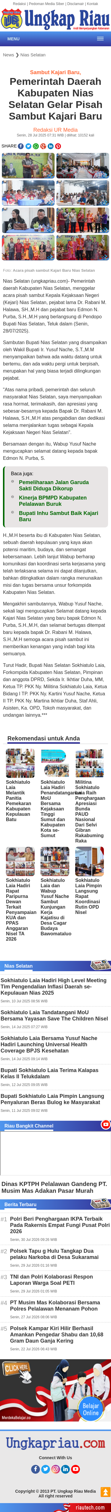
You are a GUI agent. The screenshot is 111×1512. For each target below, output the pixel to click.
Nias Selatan (33, 54)
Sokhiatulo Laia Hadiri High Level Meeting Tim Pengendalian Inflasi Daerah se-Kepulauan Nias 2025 (54, 986)
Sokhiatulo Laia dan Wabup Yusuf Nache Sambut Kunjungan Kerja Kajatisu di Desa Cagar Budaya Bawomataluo (56, 907)
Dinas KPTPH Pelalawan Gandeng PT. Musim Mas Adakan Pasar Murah (54, 1187)
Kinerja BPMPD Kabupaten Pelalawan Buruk (53, 501)
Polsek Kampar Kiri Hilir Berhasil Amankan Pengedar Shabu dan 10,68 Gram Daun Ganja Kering (56, 1334)
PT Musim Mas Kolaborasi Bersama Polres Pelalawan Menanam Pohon (55, 1306)
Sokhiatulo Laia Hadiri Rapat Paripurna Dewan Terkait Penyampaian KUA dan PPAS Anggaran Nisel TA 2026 (21, 910)
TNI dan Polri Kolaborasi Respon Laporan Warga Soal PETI (51, 1280)
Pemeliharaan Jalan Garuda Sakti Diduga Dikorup (54, 485)
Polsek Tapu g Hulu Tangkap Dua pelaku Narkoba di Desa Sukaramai (54, 1254)
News (8, 54)
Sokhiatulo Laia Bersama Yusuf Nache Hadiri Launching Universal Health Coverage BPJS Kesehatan (49, 1044)
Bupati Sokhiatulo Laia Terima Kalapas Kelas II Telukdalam (50, 1073)
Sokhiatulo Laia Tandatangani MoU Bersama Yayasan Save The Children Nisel (54, 1015)
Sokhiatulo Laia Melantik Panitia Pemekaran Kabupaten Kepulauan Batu (18, 801)
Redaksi (19, 4)
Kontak (92, 4)
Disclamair (75, 4)
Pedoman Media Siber (46, 4)
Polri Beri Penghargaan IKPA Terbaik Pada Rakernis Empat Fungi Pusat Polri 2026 (60, 1225)
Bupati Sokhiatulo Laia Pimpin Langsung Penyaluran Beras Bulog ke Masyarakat (52, 1099)
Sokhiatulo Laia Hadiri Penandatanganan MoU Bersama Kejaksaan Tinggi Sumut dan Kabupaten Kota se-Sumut (61, 809)
